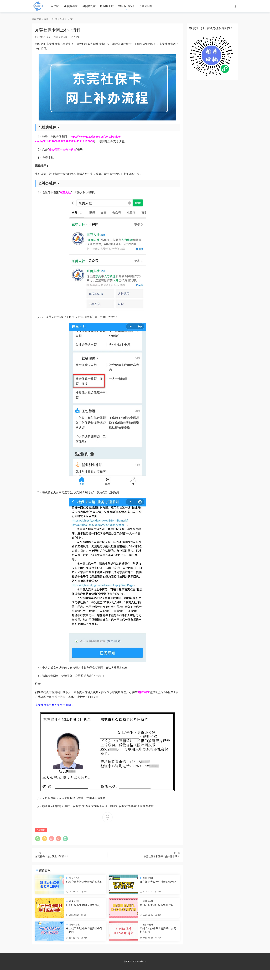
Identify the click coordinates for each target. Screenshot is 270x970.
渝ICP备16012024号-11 (135, 961)
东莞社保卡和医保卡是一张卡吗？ (162, 856)
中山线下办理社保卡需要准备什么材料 (84, 930)
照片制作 (89, 6)
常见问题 (145, 6)
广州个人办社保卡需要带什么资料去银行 (158, 930)
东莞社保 (41, 830)
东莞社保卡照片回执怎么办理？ (54, 705)
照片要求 (71, 6)
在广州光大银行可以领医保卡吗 (158, 881)
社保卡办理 (126, 6)
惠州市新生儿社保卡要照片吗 (156, 905)
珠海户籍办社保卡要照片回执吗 (84, 881)
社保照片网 (38, 6)
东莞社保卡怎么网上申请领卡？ (52, 856)
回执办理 (107, 6)
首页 (55, 6)
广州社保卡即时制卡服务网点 (83, 905)
